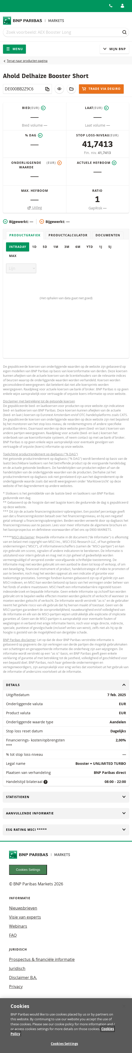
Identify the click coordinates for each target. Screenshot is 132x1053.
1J (100, 247)
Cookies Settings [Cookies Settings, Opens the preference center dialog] (64, 1046)
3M (66, 247)
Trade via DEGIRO (101, 89)
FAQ (13, 935)
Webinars (18, 926)
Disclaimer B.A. (23, 977)
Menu (14, 49)
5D (45, 247)
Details (66, 685)
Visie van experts (25, 917)
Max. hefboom (34, 191)
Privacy (16, 986)
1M (55, 247)
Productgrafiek (24, 235)
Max (13, 256)
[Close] (123, 1008)
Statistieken (66, 797)
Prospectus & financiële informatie (42, 959)
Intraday (17, 247)
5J (110, 247)
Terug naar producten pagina (27, 61)
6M (77, 247)
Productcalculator (68, 235)
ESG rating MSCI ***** (66, 830)
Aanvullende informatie (66, 813)
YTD (89, 247)
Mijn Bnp (114, 49)
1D (34, 247)
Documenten (108, 235)
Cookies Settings (28, 870)
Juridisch (17, 968)
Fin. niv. (91, 152)
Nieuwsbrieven (23, 908)
